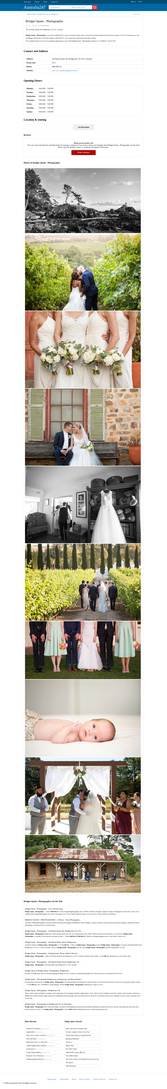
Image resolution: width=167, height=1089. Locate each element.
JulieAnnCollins (35, 1039)
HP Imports (69, 1062)
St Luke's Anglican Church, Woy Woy (78, 1032)
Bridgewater (54, 14)
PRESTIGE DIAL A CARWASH (39, 1042)
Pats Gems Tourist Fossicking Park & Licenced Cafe (82, 1059)
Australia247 (35, 7)
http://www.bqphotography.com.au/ (65, 70)
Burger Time (70, 1045)
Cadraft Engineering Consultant (40, 1045)
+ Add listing (63, 1079)
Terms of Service (99, 1079)
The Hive (69, 1042)
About (45, 2)
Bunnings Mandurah (72, 1039)
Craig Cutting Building (38, 1052)
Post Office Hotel (71, 1049)
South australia (31, 14)
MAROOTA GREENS (37, 1028)
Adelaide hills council (43, 14)
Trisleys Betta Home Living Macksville (78, 1035)
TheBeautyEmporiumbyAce (39, 1059)
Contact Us (54, 2)
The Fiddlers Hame (72, 1056)
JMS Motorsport (71, 1066)
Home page (27, 2)
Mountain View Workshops (39, 1056)
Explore (37, 2)
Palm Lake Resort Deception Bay (76, 1028)
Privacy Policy (84, 1079)
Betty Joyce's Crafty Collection (40, 1035)
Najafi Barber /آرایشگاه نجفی (75, 1052)
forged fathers (35, 1032)
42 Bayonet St (35, 1049)
